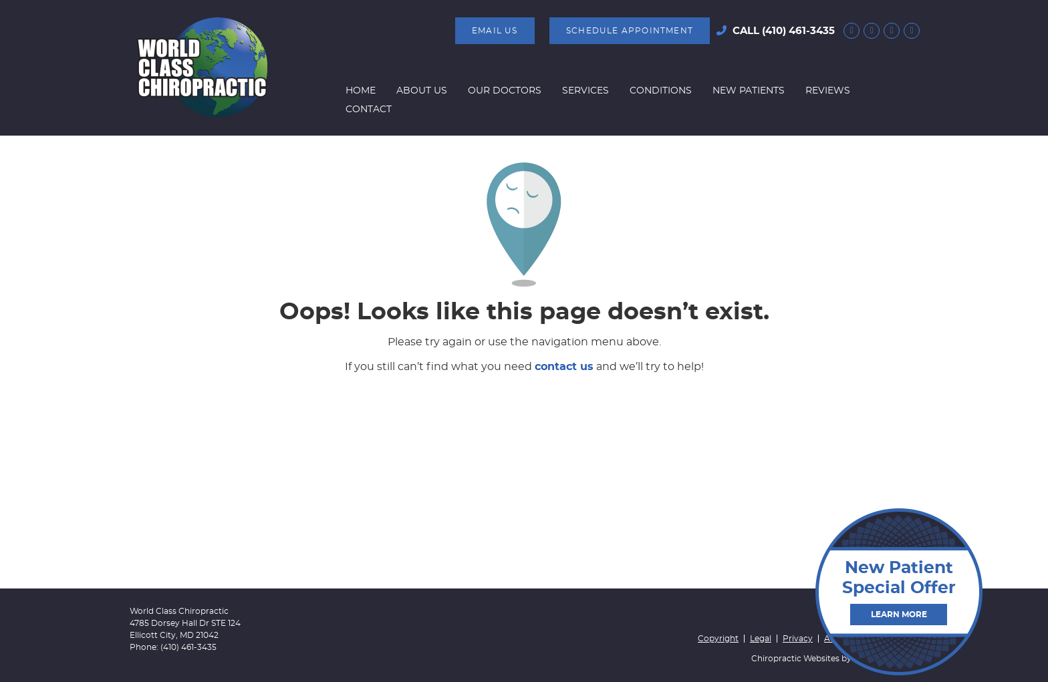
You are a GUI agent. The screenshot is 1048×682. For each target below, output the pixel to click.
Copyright (718, 639)
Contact (369, 109)
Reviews (827, 91)
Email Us (495, 31)
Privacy (798, 639)
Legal (760, 639)
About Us (421, 91)
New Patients (748, 91)
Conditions (661, 91)
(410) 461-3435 (798, 31)
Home (361, 91)
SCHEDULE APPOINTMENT (629, 31)
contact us (564, 366)
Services (585, 91)
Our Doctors (504, 91)
